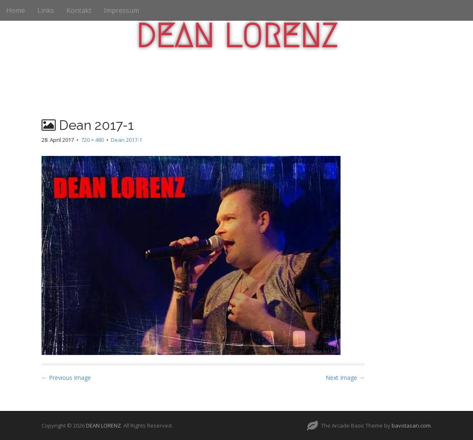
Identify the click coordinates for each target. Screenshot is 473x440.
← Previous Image (66, 378)
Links (45, 10)
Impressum (121, 10)
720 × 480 (92, 139)
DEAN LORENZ (236, 36)
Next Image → (345, 378)
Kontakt (78, 10)
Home (15, 10)
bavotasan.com (411, 425)
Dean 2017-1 (126, 139)
